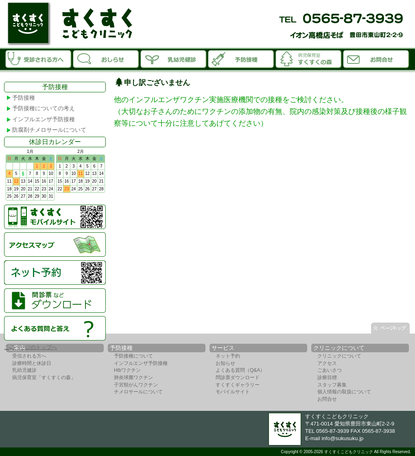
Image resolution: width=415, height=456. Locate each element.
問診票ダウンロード (238, 377)
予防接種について (133, 356)
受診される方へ (38, 58)
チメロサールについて (138, 392)
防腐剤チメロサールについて (49, 130)
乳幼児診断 (174, 58)
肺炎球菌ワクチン (133, 377)
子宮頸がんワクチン (136, 385)
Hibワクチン (127, 370)
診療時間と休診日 (31, 363)
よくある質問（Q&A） (240, 370)
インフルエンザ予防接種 (43, 119)
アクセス (327, 363)
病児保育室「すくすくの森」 (309, 58)
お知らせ (106, 58)
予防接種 (241, 58)
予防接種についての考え (43, 108)
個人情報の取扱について (344, 392)
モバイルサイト (233, 392)
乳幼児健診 (24, 370)
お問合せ (376, 58)
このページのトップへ (30, 347)
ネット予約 (228, 356)
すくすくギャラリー (238, 385)
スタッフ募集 (332, 385)
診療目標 (327, 377)
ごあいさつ (329, 370)
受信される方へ (29, 356)
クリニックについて (339, 356)
